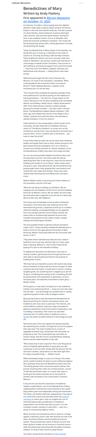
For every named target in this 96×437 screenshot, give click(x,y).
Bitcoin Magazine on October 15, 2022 (46, 19)
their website (60, 434)
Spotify (26, 317)
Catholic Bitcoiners (21, 3)
